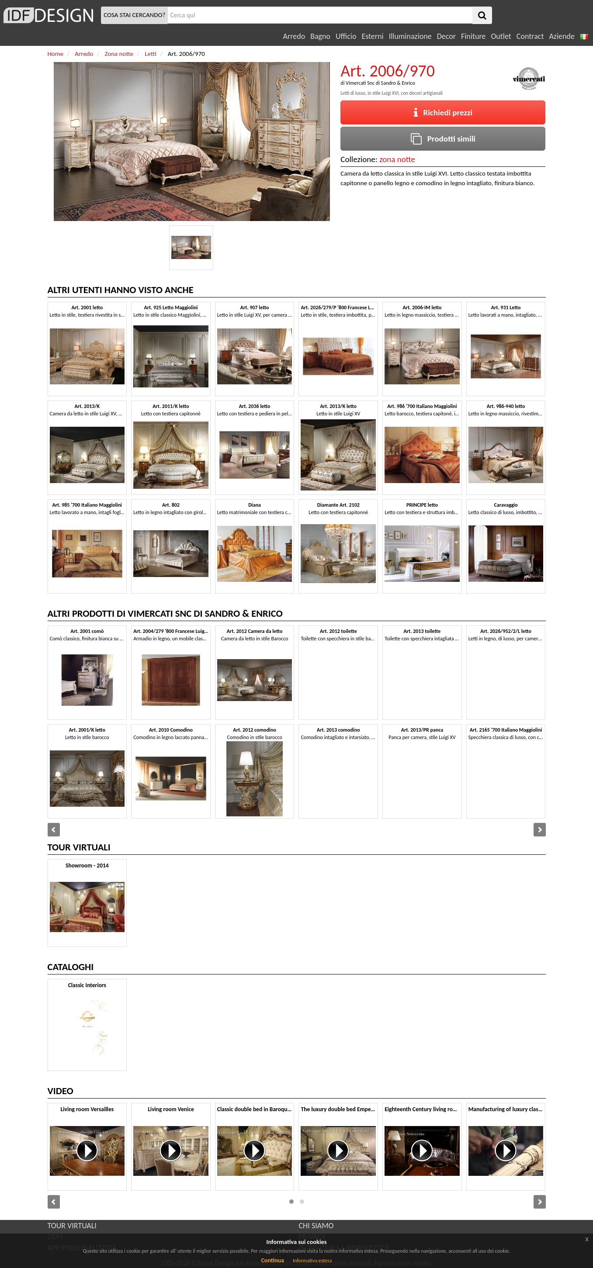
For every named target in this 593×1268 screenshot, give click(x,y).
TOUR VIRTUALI (72, 1225)
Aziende (561, 36)
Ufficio (346, 36)
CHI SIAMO (316, 1225)
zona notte (397, 159)
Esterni (372, 36)
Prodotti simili (443, 139)
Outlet (501, 36)
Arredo (294, 36)
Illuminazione (410, 36)
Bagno (320, 36)
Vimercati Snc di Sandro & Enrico (380, 83)
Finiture (473, 36)
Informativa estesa (312, 1261)
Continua (272, 1260)
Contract (530, 36)
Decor (446, 36)
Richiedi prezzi (443, 112)
